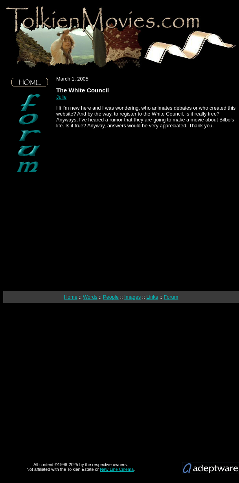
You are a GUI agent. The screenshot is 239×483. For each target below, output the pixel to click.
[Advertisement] (29, 232)
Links (152, 297)
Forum (171, 297)
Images (132, 297)
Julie (61, 97)
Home (70, 297)
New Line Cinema (117, 469)
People (111, 297)
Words (90, 297)
